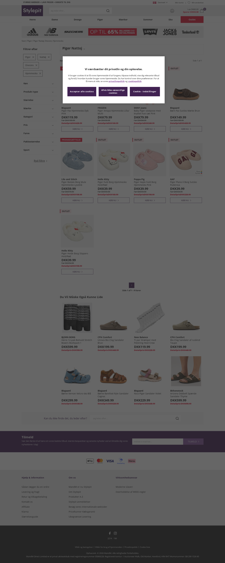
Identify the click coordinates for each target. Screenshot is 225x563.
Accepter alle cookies (82, 91)
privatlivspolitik (117, 81)
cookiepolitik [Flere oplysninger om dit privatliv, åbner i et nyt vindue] (135, 81)
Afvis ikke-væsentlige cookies (113, 91)
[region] (114, 79)
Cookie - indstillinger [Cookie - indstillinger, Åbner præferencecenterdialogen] (144, 91)
